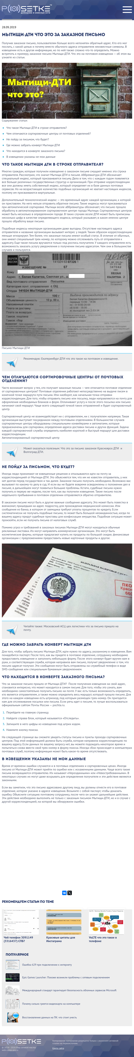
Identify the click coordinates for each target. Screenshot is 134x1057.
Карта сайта (58, 1048)
